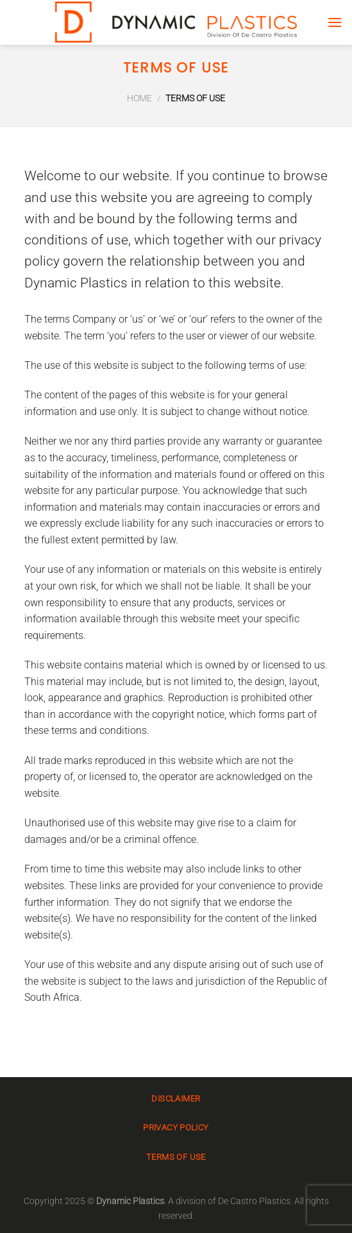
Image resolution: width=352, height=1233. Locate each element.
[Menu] (334, 22)
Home (139, 98)
